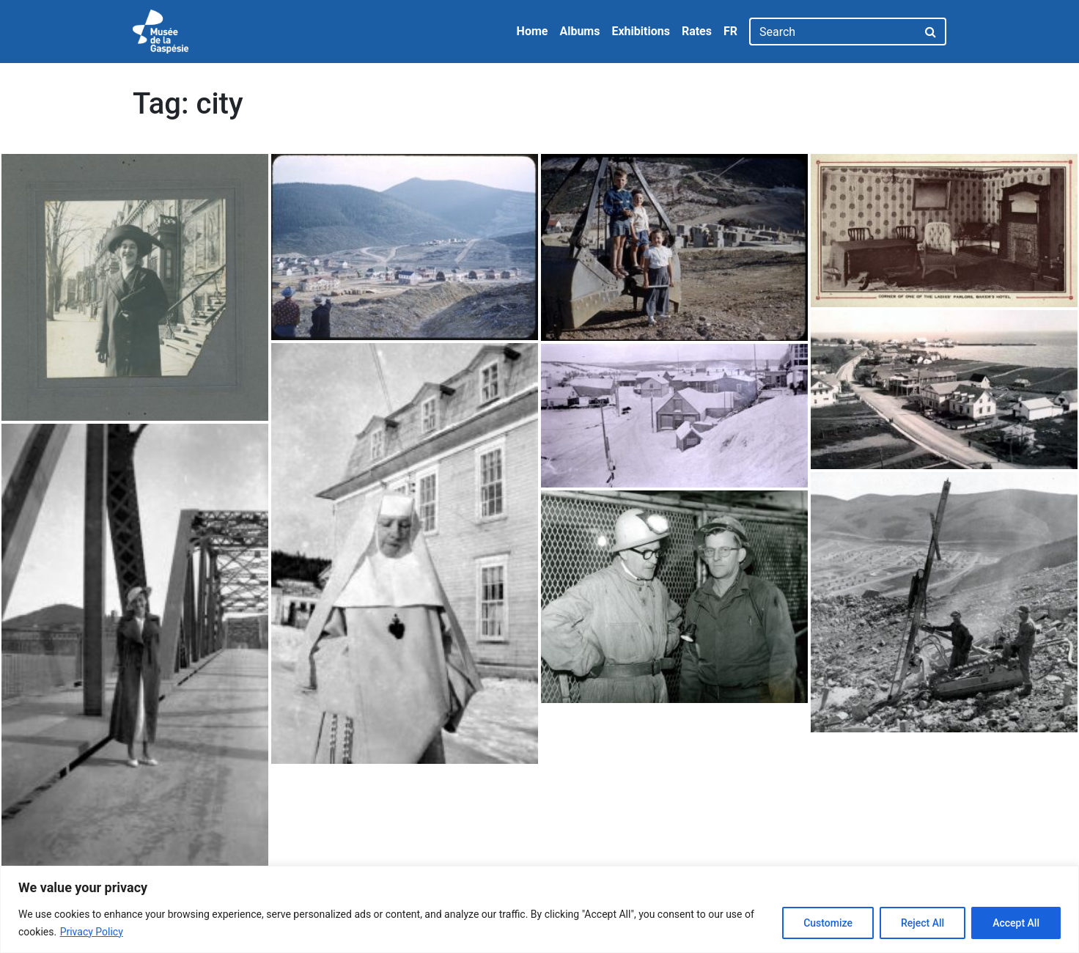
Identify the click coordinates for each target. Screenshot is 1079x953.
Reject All (922, 923)
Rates (697, 31)
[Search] (833, 31)
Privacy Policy (91, 932)
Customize (827, 923)
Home (532, 31)
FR (730, 31)
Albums (579, 31)
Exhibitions (640, 31)
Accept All (1016, 923)
